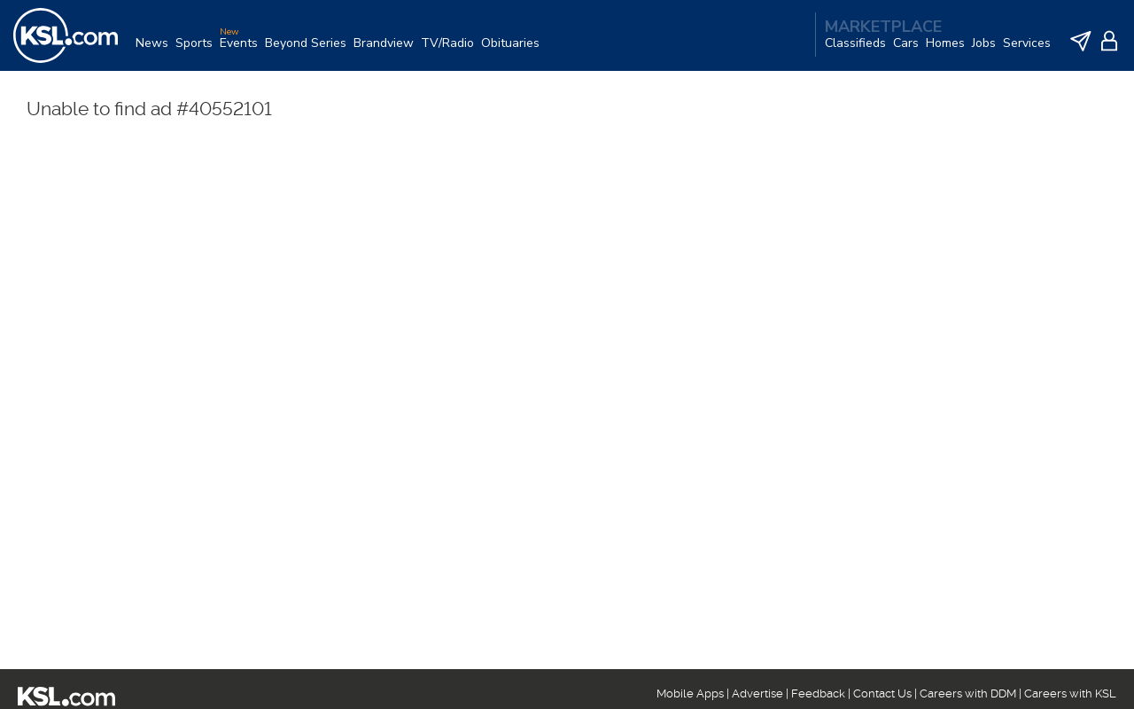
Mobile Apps (690, 693)
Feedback (818, 693)
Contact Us (882, 693)
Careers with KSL (1070, 693)
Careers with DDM (968, 693)
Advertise (757, 693)
